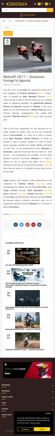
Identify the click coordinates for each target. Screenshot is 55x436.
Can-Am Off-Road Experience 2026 (19, 265)
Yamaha (32, 116)
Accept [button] (42, 429)
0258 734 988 (29, 15)
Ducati (42, 93)
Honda (49, 96)
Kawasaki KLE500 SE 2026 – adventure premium (24, 349)
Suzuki (40, 184)
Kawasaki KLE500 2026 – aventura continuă (22, 329)
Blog (10, 21)
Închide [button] (48, 413)
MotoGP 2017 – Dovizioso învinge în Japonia (31, 21)
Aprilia (48, 190)
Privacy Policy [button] (35, 423)
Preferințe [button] (25, 429)
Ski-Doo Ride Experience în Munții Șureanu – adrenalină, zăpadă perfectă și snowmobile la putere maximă (26, 285)
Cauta (8, 33)
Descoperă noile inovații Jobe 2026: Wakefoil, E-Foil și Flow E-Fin (26, 308)
